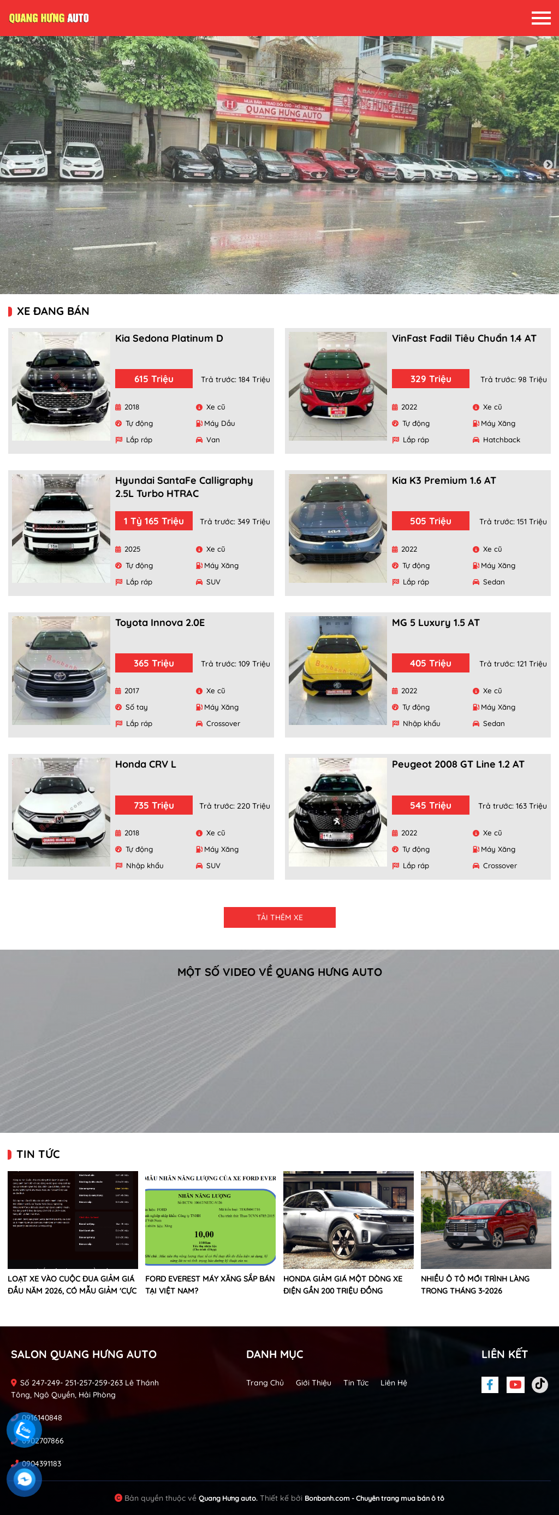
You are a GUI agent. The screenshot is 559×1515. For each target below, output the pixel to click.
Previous (10, 165)
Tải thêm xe (280, 917)
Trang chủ (265, 1383)
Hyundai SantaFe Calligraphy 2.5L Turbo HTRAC (184, 487)
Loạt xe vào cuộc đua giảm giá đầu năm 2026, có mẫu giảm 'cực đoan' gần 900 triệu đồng (72, 1291)
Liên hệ (393, 1383)
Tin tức (355, 1383)
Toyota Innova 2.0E (160, 622)
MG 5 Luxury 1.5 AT (436, 622)
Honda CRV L (145, 764)
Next (548, 165)
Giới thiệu (313, 1383)
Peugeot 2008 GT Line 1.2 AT (458, 764)
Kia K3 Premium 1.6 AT (444, 480)
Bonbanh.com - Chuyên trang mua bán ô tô (374, 1498)
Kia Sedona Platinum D (169, 338)
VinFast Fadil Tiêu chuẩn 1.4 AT (464, 338)
